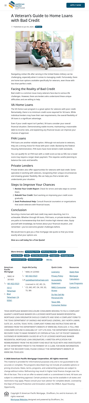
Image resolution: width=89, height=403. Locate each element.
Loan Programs (76, 283)
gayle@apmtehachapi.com (37, 280)
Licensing (55, 272)
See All (49, 259)
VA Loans (38, 27)
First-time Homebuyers (40, 255)
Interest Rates (17, 255)
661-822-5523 (13, 283)
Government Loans (34, 260)
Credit (27, 255)
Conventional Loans (19, 260)
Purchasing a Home (32, 252)
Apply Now (75, 5)
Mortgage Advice (67, 255)
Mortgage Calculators (74, 277)
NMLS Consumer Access (58, 289)
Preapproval (54, 255)
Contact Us (74, 287)
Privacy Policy (57, 276)
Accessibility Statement (56, 281)
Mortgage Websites (19, 399)
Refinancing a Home (49, 252)
